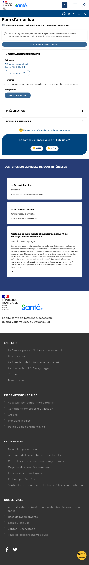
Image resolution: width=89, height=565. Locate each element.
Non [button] (52, 148)
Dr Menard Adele (22, 209)
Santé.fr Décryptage (21, 528)
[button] (44, 130)
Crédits (13, 414)
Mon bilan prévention (22, 449)
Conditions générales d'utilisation (30, 408)
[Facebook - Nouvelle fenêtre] (7, 550)
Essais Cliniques (18, 522)
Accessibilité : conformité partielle (31, 402)
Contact (13, 374)
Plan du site (16, 380)
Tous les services (18, 121)
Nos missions (17, 356)
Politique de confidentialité (26, 426)
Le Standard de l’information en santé (33, 362)
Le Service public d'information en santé (35, 350)
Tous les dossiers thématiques (28, 534)
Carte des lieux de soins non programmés (36, 461)
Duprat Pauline (21, 185)
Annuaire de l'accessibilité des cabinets (34, 455)
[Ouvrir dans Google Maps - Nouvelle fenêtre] (42, 65)
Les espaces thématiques (25, 473)
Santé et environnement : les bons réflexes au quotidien (45, 485)
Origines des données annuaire (29, 467)
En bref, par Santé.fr (21, 479)
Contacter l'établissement (44, 44)
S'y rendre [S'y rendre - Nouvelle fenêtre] (16, 73)
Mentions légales (19, 420)
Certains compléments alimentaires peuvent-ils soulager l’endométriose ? (39, 235)
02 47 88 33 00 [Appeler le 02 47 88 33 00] (17, 95)
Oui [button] (37, 148)
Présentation (15, 110)
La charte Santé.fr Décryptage (28, 368)
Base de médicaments (23, 516)
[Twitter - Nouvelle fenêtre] (15, 550)
